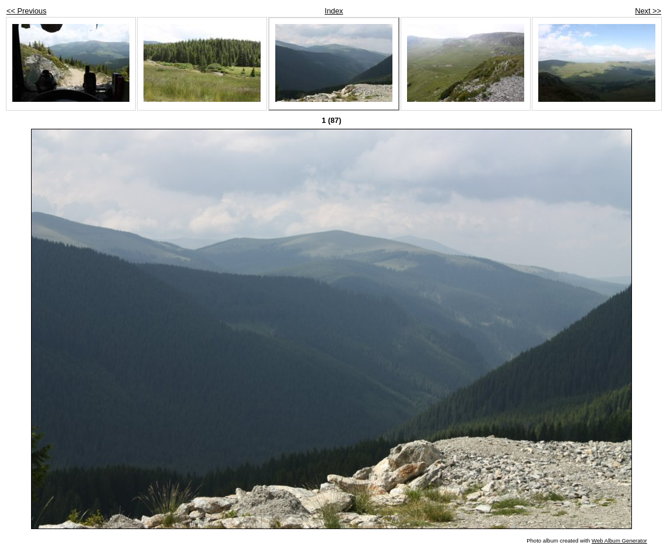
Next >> (648, 10)
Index (333, 10)
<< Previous (26, 10)
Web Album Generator (619, 540)
